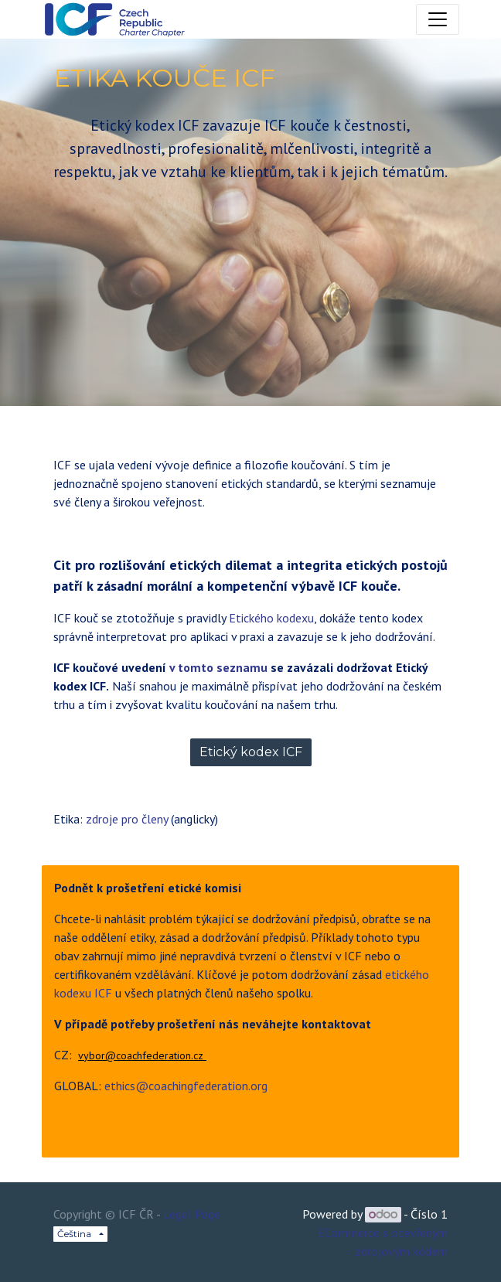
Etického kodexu (271, 618)
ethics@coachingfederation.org (186, 1085)
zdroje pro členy (127, 819)
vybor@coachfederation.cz (142, 1055)
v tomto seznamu (220, 667)
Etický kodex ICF (250, 752)
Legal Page (191, 1214)
